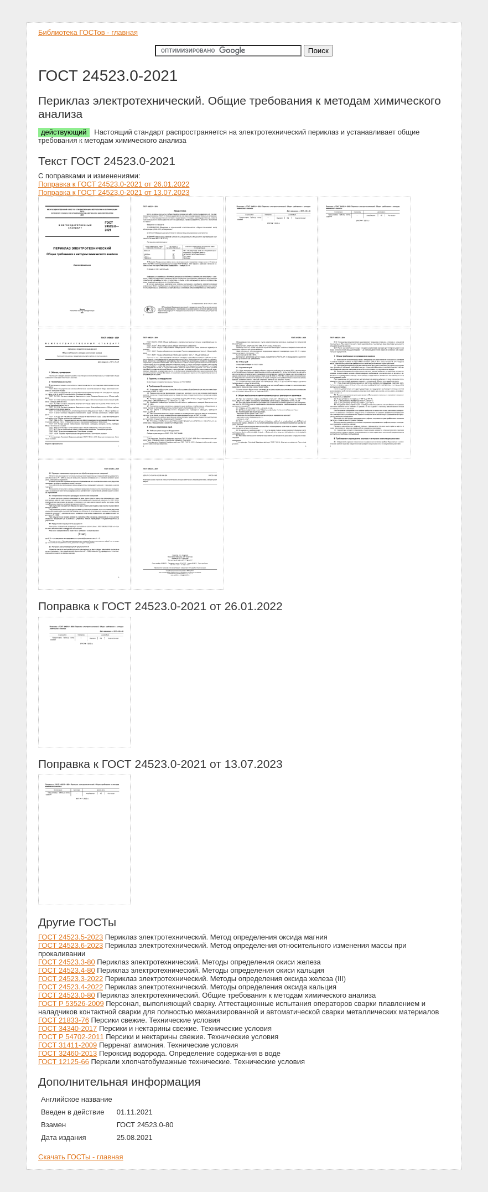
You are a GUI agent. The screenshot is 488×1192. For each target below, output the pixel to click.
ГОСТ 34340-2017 (67, 1028)
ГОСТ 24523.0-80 (66, 995)
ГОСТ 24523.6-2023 (70, 945)
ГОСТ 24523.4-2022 (70, 987)
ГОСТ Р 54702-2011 (71, 1037)
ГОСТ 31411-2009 (67, 1045)
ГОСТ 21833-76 (63, 1020)
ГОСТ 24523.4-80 (66, 970)
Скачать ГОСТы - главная (80, 1157)
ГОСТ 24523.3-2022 (70, 978)
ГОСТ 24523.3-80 (66, 962)
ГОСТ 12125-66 (63, 1061)
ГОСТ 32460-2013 (67, 1053)
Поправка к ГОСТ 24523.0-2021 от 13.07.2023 (113, 192)
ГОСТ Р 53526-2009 (71, 1003)
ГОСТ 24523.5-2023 (70, 937)
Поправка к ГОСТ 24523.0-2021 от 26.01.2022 (113, 184)
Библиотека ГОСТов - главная (88, 32)
